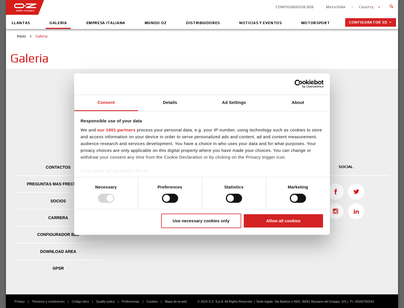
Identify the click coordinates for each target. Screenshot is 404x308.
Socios (58, 201)
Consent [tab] (106, 102)
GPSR (58, 268)
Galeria (58, 23)
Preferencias (130, 301)
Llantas (21, 23)
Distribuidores (203, 23)
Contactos (58, 167)
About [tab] (298, 102)
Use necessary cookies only (201, 221)
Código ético (80, 301)
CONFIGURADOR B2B (294, 7)
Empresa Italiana (105, 23)
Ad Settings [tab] (234, 102)
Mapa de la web (176, 301)
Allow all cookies (283, 221)
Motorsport (315, 23)
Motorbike (335, 7)
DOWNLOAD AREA (58, 251)
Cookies (152, 301)
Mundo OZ (156, 23)
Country (366, 7)
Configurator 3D (368, 22)
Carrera (58, 217)
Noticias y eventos (260, 23)
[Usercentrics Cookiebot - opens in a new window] (299, 83)
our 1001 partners (116, 129)
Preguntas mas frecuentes (58, 184)
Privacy (19, 301)
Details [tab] (170, 102)
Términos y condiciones (48, 301)
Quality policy (105, 301)
